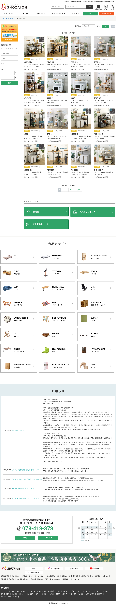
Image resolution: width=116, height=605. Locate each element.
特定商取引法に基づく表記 (39, 579)
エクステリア (87, 591)
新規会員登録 (106, 13)
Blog (33, 568)
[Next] (79, 190)
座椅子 (65, 594)
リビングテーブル (68, 591)
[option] (96, 528)
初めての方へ (9, 13)
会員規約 (11, 579)
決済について (66, 576)
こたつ (38, 594)
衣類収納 (51, 591)
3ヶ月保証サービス (53, 576)
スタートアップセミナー (37, 576)
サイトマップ (74, 579)
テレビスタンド (22, 591)
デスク (15, 597)
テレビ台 (32, 591)
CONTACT (48, 538)
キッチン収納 (41, 591)
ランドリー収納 (6, 597)
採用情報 (65, 579)
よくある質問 (96, 576)
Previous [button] (79, 528)
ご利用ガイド (85, 576)
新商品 (25, 13)
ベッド (3, 591)
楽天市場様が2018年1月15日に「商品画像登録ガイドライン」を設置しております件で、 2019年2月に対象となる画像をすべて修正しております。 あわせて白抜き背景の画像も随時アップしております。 (71, 499)
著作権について (55, 579)
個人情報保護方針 (22, 579)
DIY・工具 (30, 594)
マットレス (10, 591)
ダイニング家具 (55, 594)
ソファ (58, 591)
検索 (9, 83)
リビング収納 (90, 594)
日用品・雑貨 (5, 594)
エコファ (45, 594)
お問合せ (105, 576)
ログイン (90, 13)
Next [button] (113, 528)
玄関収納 (99, 594)
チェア (78, 591)
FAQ (25, 538)
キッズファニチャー (18, 594)
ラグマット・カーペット (102, 591)
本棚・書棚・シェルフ (76, 594)
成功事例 (75, 576)
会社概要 (3, 579)
